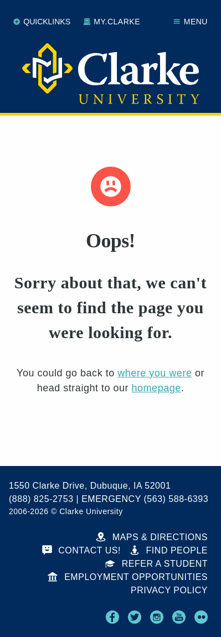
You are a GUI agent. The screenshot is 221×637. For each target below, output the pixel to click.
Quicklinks (41, 21)
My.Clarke (112, 21)
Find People (169, 550)
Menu (190, 21)
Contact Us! (81, 550)
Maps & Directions (152, 537)
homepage (156, 387)
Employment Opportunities (128, 577)
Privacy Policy (169, 590)
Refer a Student (156, 563)
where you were (154, 373)
